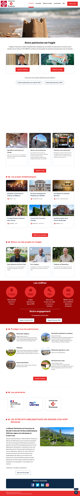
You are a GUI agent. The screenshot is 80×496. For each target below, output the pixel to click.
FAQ (64, 3)
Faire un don (72, 4)
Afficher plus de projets (40, 235)
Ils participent (57, 3)
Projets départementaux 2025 (54, 82)
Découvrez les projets (23, 472)
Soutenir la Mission (22, 69)
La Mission (31, 3)
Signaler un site (40, 170)
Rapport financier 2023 (54, 320)
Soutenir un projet (57, 69)
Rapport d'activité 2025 (26, 320)
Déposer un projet (47, 3)
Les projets (38, 3)
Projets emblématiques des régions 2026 (29, 82)
